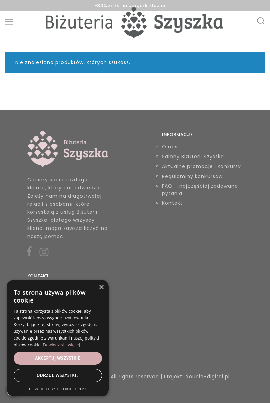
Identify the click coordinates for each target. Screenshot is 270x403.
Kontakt (172, 203)
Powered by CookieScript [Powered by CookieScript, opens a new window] (58, 388)
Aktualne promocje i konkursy (201, 166)
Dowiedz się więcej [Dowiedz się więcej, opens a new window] (61, 345)
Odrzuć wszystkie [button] (58, 375)
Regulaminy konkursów (192, 176)
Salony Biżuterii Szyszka (193, 156)
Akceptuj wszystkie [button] (57, 358)
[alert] (58, 338)
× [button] (101, 287)
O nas (170, 146)
